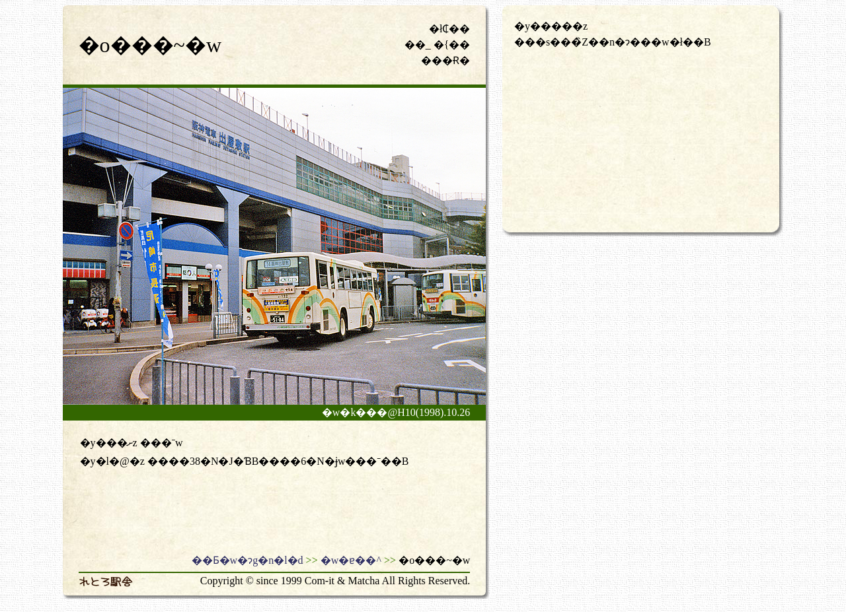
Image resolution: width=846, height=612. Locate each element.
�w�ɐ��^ (351, 560)
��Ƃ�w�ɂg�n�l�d (247, 560)
